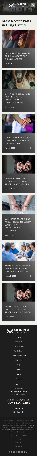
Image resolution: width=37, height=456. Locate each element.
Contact (18, 379)
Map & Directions (18, 394)
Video (18, 374)
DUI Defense (18, 351)
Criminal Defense (18, 346)
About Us (18, 342)
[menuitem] (18, 439)
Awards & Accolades (18, 356)
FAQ (18, 365)
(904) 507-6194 (18, 402)
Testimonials (18, 360)
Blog (18, 370)
